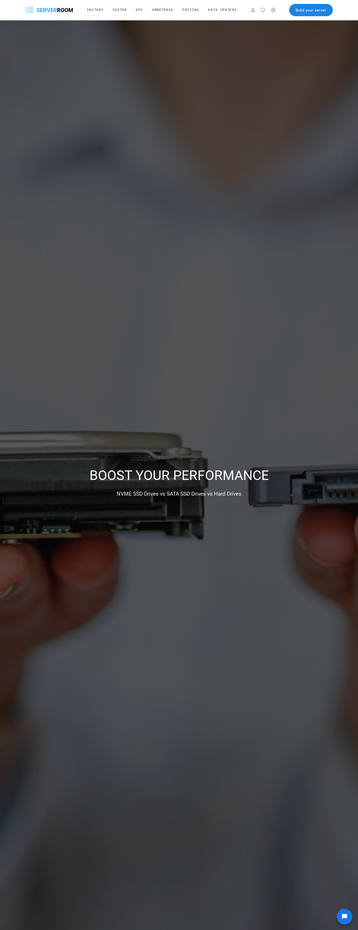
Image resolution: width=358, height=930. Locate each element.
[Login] (252, 10)
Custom (119, 10)
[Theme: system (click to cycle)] (262, 10)
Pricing (190, 10)
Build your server (311, 10)
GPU (139, 10)
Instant (95, 10)
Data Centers (222, 10)
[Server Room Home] (49, 10)
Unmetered (162, 10)
